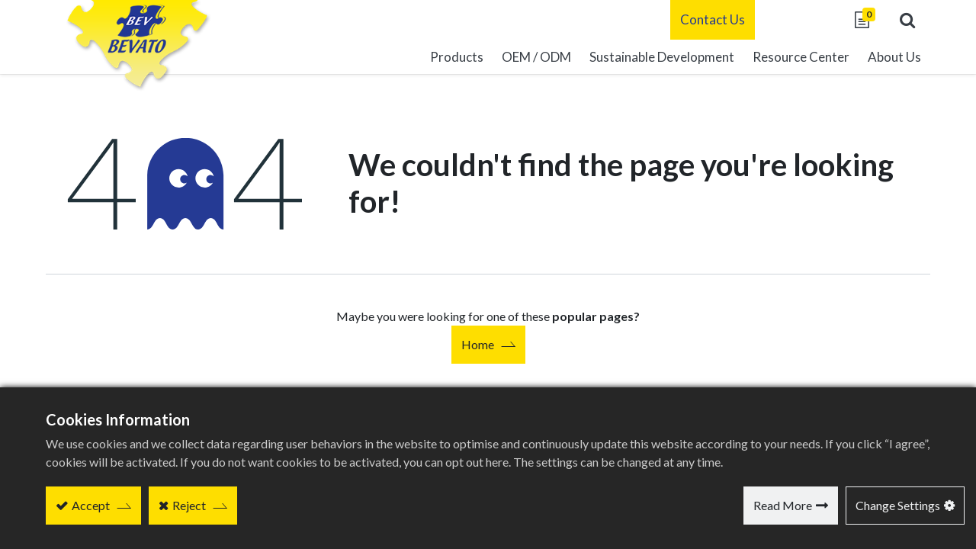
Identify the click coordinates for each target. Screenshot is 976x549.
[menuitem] (662, 57)
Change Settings (898, 505)
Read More (782, 505)
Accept (91, 505)
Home (477, 344)
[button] (907, 19)
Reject (189, 505)
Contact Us (712, 19)
